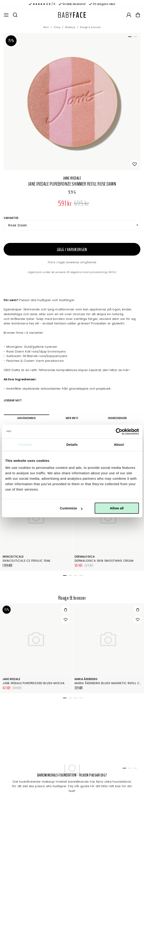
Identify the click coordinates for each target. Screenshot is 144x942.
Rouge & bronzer (90, 27)
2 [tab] (134, 37)
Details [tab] (72, 444)
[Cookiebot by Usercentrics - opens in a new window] (119, 431)
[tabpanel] (72, 101)
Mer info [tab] (72, 418)
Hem (46, 27)
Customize (71, 508)
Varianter (11, 218)
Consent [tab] (25, 444)
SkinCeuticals (13, 556)
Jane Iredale (72, 178)
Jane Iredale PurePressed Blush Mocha (33, 683)
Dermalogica (85, 556)
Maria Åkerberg (86, 679)
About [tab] (119, 444)
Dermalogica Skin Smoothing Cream (104, 561)
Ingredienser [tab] (117, 418)
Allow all (117, 508)
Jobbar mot (13, 400)
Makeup (70, 27)
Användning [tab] (26, 418)
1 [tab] (129, 37)
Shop (57, 27)
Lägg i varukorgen (72, 250)
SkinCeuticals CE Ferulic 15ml (26, 561)
